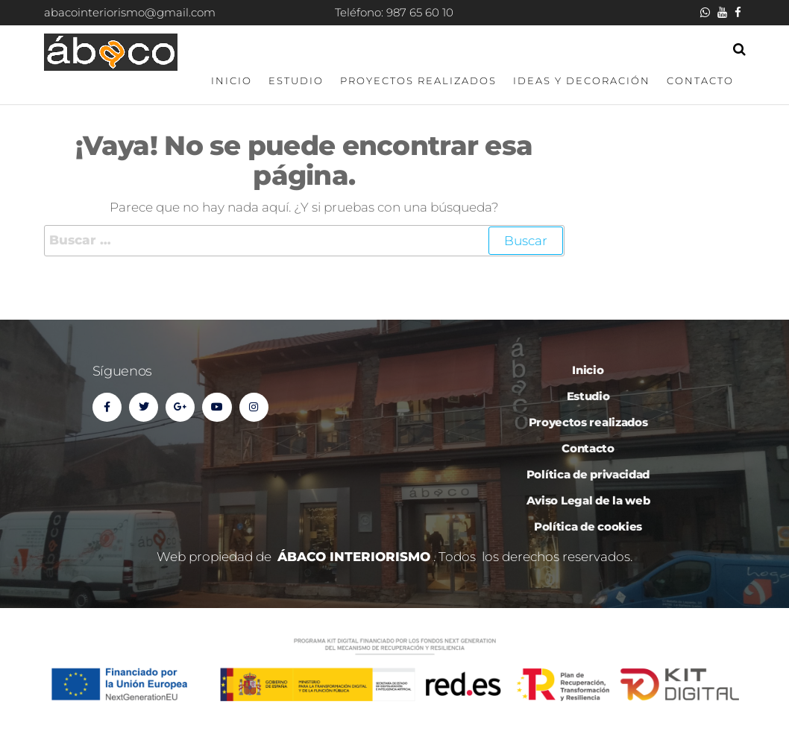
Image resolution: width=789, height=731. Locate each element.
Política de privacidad (588, 474)
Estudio (296, 80)
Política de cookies (588, 526)
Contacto (700, 80)
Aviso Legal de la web (588, 500)
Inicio (231, 80)
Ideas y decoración (581, 80)
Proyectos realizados (418, 80)
